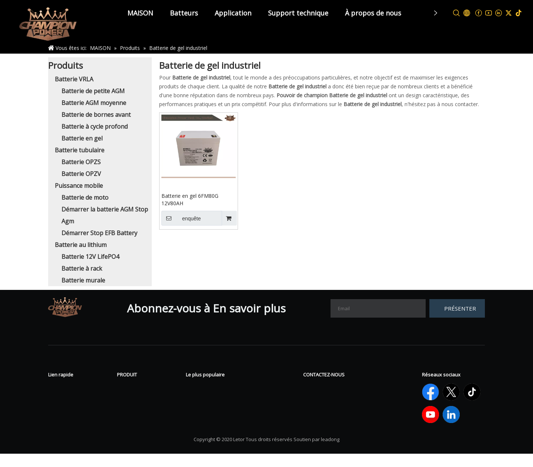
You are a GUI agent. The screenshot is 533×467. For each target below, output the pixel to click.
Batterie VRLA (74, 79)
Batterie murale (83, 280)
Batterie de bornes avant (96, 115)
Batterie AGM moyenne (93, 103)
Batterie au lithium (81, 245)
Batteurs (184, 13)
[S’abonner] (457, 308)
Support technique (298, 13)
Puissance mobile (79, 186)
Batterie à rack (81, 268)
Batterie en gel (82, 138)
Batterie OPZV (81, 174)
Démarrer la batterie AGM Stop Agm (236, 421)
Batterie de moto (84, 197)
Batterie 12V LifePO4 (90, 257)
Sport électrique (139, 410)
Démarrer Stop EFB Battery (99, 233)
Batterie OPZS (81, 162)
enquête (181, 218)
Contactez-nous (70, 410)
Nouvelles (62, 387)
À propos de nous (373, 13)
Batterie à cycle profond (94, 126)
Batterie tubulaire (79, 150)
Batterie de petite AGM (93, 91)
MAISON (140, 13)
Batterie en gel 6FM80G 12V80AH (189, 199)
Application (233, 13)
